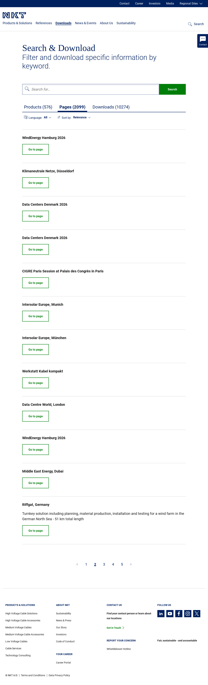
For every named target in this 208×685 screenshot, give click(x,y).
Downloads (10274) (111, 107)
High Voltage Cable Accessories (22, 620)
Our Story (61, 627)
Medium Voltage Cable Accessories (24, 634)
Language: (35, 117)
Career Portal (63, 662)
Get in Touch (114, 627)
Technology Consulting (18, 655)
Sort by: (66, 117)
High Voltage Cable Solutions (21, 613)
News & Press (63, 620)
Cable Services (13, 648)
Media (170, 3)
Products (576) (38, 107)
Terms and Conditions (33, 675)
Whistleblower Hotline (119, 649)
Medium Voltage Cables (18, 627)
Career (139, 3)
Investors (154, 3)
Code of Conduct (65, 641)
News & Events (85, 23)
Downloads (63, 23)
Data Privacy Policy (59, 675)
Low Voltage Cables (16, 641)
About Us (106, 23)
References (44, 23)
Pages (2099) (72, 107)
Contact (124, 3)
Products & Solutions (17, 23)
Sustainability (126, 23)
